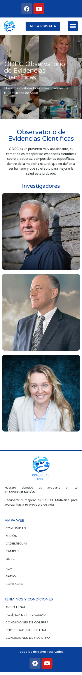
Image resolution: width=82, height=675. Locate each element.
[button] (73, 26)
